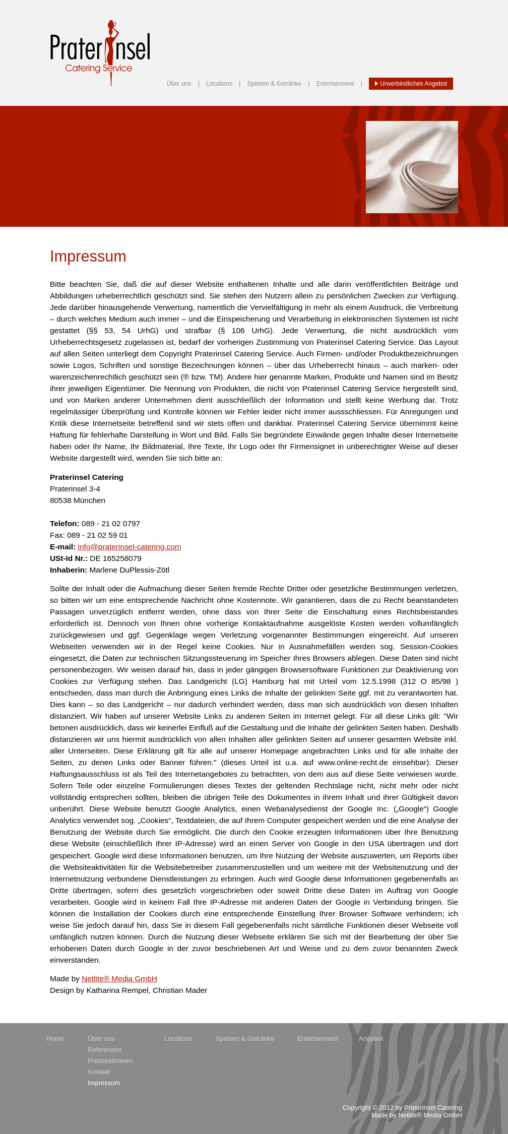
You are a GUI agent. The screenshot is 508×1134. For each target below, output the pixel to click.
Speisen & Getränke (274, 83)
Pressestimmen (110, 1060)
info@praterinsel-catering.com (129, 546)
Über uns (179, 83)
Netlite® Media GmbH (119, 978)
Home (55, 1038)
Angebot (371, 1038)
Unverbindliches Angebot (411, 83)
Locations (219, 83)
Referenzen (104, 1049)
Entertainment (335, 83)
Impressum (104, 1083)
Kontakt (99, 1072)
